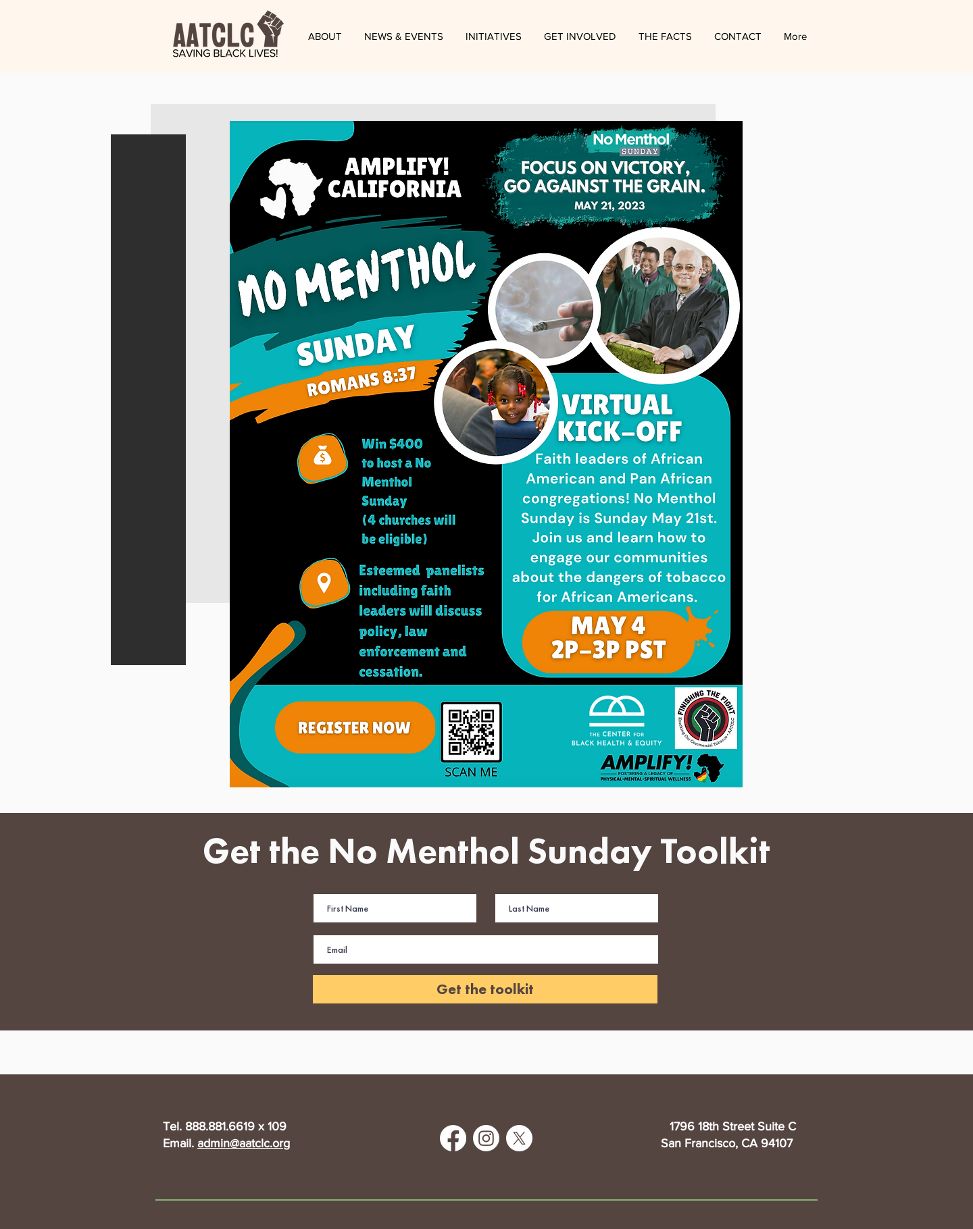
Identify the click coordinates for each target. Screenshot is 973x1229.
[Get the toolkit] (485, 989)
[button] (403, 36)
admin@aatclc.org (243, 1143)
